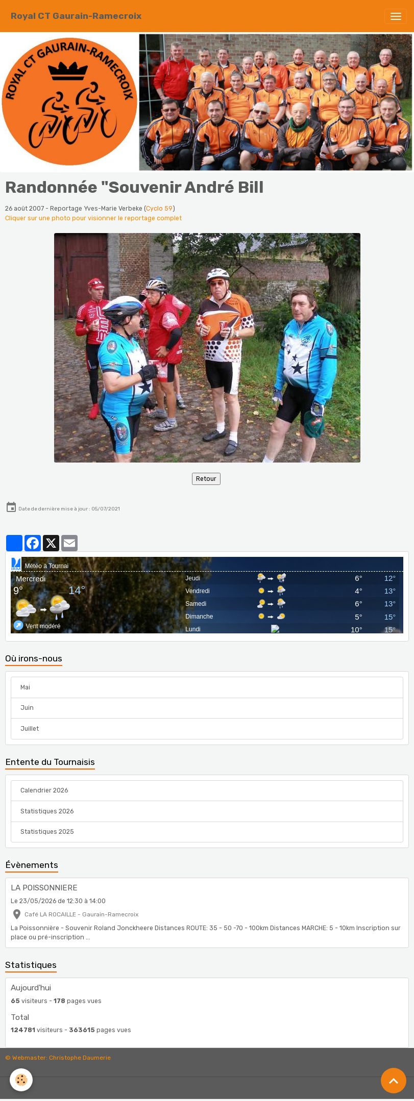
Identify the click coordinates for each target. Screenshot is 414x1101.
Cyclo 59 (159, 208)
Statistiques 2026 (47, 811)
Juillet (29, 728)
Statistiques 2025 (47, 831)
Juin (27, 707)
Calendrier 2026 (44, 790)
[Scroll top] (393, 1080)
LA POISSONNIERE (44, 887)
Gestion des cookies (207, 1088)
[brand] (76, 16)
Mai (25, 687)
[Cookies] (21, 1079)
